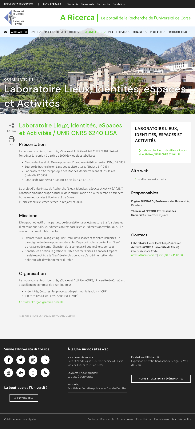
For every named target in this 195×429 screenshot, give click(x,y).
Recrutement (162, 419)
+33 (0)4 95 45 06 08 (171, 255)
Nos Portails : (53, 4)
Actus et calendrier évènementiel (161, 379)
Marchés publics (181, 419)
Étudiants (72, 4)
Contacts (93, 419)
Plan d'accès (107, 419)
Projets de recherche (60, 32)
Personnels (87, 4)
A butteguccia (23, 398)
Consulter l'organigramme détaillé (41, 302)
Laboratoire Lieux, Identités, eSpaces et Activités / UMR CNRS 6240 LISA (163, 152)
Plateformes (117, 32)
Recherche (103, 4)
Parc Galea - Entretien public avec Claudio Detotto (97, 388)
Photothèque (144, 419)
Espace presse (125, 419)
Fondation (119, 4)
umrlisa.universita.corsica (151, 179)
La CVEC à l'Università (80, 376)
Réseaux (156, 32)
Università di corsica (19, 4)
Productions (177, 32)
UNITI (34, 32)
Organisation (92, 32)
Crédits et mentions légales (20, 419)
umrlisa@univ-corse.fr (144, 255)
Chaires (138, 32)
